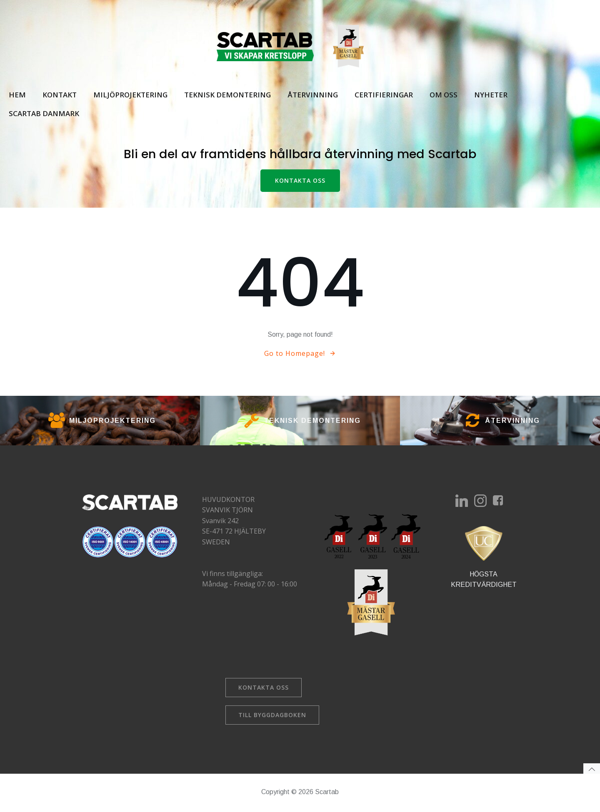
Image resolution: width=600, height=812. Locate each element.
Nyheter (490, 94)
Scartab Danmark (43, 114)
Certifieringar (383, 94)
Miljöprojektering (130, 94)
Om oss (443, 94)
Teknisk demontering (227, 94)
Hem (16, 94)
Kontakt (59, 94)
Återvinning (312, 94)
